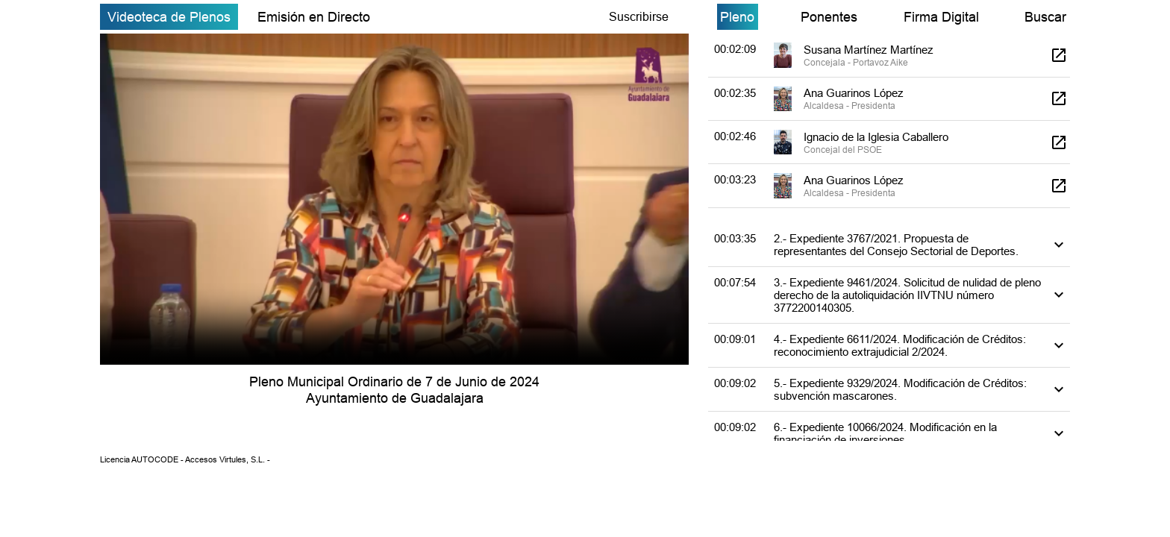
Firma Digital (941, 17)
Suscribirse (639, 16)
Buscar (1045, 17)
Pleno (737, 17)
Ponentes (829, 17)
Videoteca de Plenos (169, 17)
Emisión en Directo (313, 17)
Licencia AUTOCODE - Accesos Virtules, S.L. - (185, 459)
